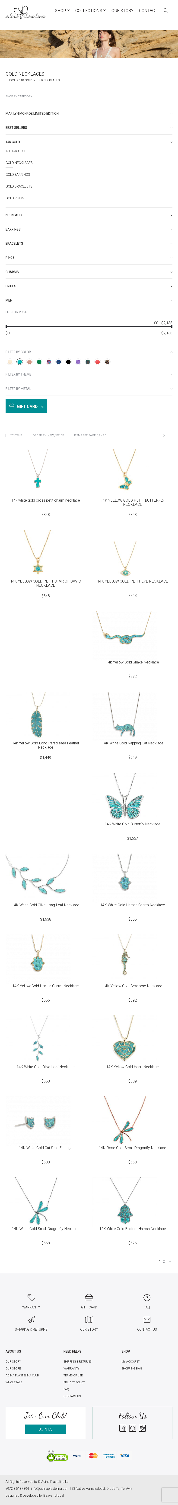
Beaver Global (53, 1495)
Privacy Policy (74, 1382)
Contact (148, 11)
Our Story (122, 11)
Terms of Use (73, 1375)
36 (104, 435)
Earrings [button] (89, 229)
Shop (62, 11)
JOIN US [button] (46, 1429)
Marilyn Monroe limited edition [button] (89, 113)
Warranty (71, 1368)
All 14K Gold (16, 151)
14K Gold (25, 80)
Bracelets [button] (89, 243)
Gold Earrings (18, 175)
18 (98, 435)
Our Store (13, 1368)
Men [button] (89, 300)
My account (130, 1362)
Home (12, 80)
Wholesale (14, 1382)
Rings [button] (89, 257)
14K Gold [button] (89, 142)
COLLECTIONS (90, 11)
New (51, 435)
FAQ (66, 1389)
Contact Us (72, 1396)
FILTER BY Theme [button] (89, 374)
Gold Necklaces (19, 163)
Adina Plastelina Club (22, 1375)
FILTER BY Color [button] (89, 352)
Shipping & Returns (78, 1362)
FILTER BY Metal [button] (89, 388)
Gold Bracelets (19, 186)
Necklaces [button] (89, 215)
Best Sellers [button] (89, 127)
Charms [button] (89, 272)
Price (60, 435)
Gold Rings (15, 198)
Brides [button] (89, 286)
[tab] (89, 113)
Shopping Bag (131, 1368)
